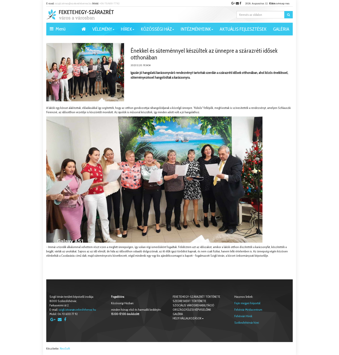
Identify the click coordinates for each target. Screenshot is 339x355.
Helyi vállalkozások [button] (188, 318)
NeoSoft (65, 348)
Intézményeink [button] (197, 30)
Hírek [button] (127, 30)
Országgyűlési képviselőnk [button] (192, 310)
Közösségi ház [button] (157, 30)
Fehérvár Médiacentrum (248, 310)
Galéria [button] (281, 29)
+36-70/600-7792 (109, 3)
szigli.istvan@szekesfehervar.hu (73, 3)
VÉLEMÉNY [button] (103, 30)
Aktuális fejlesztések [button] (243, 29)
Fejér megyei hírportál (247, 303)
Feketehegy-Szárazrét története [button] (196, 297)
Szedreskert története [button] (189, 301)
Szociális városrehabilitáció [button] (193, 305)
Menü (58, 28)
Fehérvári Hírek (243, 316)
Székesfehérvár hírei (246, 323)
